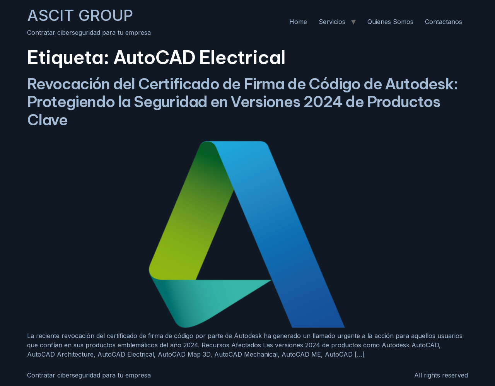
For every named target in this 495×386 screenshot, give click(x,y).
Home (298, 22)
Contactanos (443, 22)
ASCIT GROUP (80, 15)
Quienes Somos (390, 22)
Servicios (332, 22)
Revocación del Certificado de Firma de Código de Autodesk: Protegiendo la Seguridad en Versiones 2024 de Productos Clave (242, 102)
